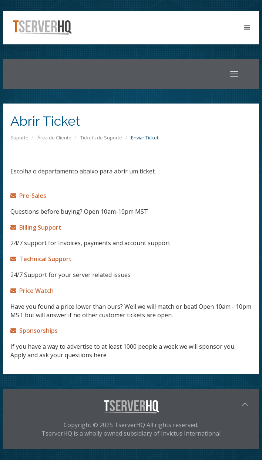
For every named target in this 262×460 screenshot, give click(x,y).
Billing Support (35, 227)
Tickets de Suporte (101, 137)
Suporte (19, 137)
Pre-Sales (28, 196)
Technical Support (41, 259)
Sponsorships (34, 331)
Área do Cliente (54, 137)
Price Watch (32, 291)
